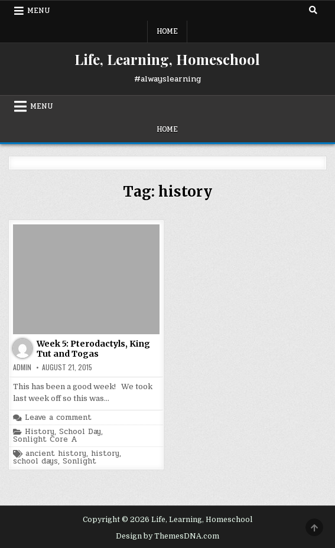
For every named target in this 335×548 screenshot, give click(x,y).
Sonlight (79, 461)
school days (35, 461)
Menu (38, 11)
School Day (80, 432)
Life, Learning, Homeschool (167, 59)
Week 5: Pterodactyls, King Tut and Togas (93, 348)
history (105, 454)
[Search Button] (313, 10)
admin (22, 367)
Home (167, 31)
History (39, 432)
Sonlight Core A (45, 439)
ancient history (55, 454)
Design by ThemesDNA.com (167, 536)
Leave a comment (58, 418)
